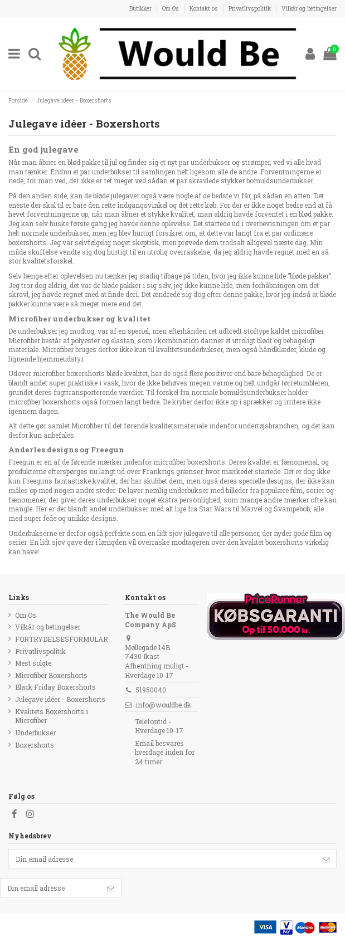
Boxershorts (34, 744)
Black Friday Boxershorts (55, 686)
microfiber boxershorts (189, 461)
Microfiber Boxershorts (51, 675)
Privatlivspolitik (251, 8)
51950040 (150, 689)
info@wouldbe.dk (163, 704)
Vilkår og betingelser (309, 8)
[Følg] (326, 858)
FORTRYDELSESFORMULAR (61, 638)
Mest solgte (33, 662)
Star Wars (215, 508)
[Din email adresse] (162, 858)
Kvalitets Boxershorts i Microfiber (51, 716)
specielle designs (265, 480)
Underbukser (35, 732)
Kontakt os (204, 8)
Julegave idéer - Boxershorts (60, 699)
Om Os (171, 8)
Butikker (141, 8)
